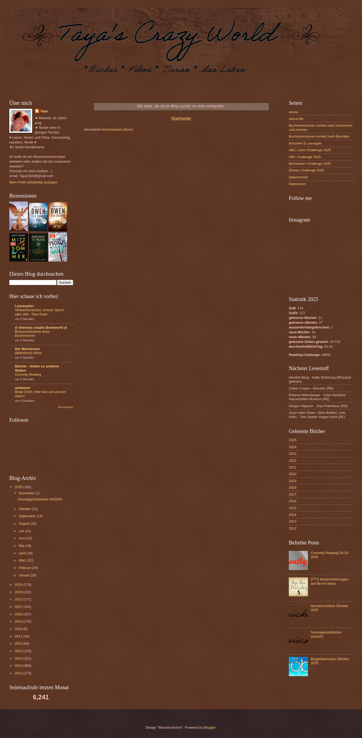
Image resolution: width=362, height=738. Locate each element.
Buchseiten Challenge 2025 (310, 164)
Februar (25, 568)
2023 (19, 592)
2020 (19, 614)
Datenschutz (298, 177)
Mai (22, 546)
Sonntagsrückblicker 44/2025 (40, 499)
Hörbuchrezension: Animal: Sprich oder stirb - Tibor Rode (39, 312)
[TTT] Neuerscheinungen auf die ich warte (329, 581)
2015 (19, 651)
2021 (19, 607)
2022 (19, 599)
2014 (19, 658)
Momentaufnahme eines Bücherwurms (32, 334)
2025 (19, 487)
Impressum (297, 184)
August (24, 524)
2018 (19, 629)
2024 (19, 585)
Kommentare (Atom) (117, 129)
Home (293, 112)
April (22, 553)
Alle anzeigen (65, 407)
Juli (22, 531)
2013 (19, 666)
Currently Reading (28, 374)
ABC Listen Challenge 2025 (310, 150)
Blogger (210, 727)
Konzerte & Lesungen (305, 143)
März (23, 560)
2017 (19, 636)
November (27, 493)
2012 (19, 673)
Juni (22, 538)
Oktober (25, 509)
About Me (296, 119)
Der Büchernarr (27, 349)
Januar (24, 575)
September (27, 516)
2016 (19, 643)
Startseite (181, 118)
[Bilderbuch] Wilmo (28, 353)
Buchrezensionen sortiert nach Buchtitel (319, 136)
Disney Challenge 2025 (306, 170)
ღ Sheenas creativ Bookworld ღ (41, 328)
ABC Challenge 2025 (305, 157)
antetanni (22, 388)
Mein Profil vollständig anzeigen (33, 182)
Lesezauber (24, 306)
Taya (44, 111)
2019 (19, 621)
